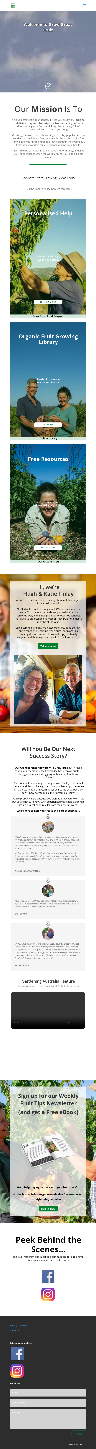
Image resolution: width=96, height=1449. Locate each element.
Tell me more (48, 302)
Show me (48, 424)
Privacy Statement (18, 1325)
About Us (14, 1330)
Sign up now (48, 1208)
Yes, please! (48, 547)
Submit (79, 1434)
